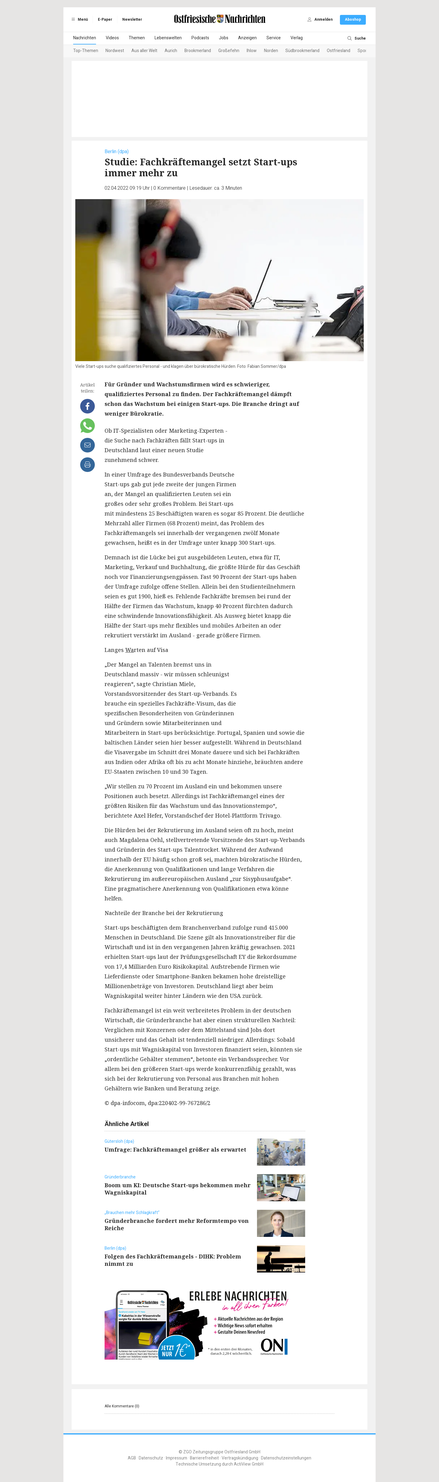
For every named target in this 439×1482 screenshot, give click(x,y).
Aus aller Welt (144, 51)
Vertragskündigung (240, 1458)
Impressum (176, 1458)
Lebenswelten (168, 38)
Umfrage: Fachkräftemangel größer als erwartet (175, 1149)
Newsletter (132, 19)
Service (273, 38)
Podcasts (200, 38)
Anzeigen (247, 38)
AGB (132, 1458)
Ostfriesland (338, 51)
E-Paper (105, 19)
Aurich (171, 51)
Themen (137, 38)
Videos (112, 38)
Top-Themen (85, 51)
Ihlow (252, 51)
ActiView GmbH (248, 1464)
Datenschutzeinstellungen (286, 1458)
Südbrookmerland (302, 51)
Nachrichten (84, 38)
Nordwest (114, 51)
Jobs (223, 38)
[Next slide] (358, 51)
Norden (271, 51)
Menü (79, 19)
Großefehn (228, 51)
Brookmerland (197, 51)
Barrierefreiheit (204, 1458)
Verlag (297, 38)
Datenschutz (151, 1458)
